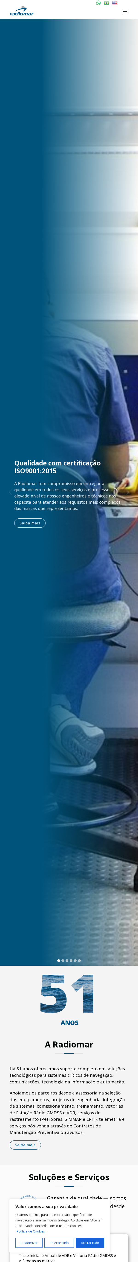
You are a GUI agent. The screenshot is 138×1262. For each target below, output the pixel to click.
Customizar (28, 1243)
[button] (10, 492)
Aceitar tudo (90, 1243)
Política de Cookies (31, 1231)
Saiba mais (32, 523)
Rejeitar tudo (59, 1243)
